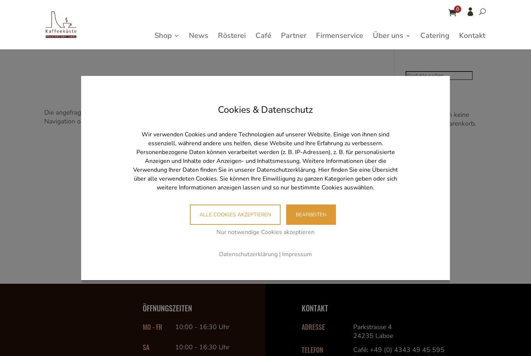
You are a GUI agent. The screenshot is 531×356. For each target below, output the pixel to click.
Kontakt (472, 37)
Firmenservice (339, 37)
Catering (435, 37)
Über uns (388, 37)
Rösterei (232, 37)
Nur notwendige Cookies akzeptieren (265, 232)
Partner (293, 37)
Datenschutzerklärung (248, 254)
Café (263, 37)
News (198, 37)
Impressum (297, 254)
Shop (163, 37)
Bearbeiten (311, 214)
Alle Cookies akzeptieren (235, 214)
